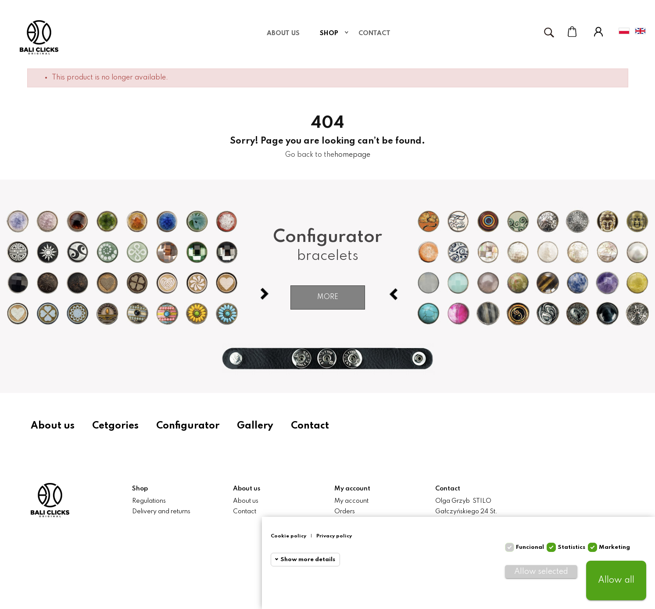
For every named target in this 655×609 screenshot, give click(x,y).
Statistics (571, 547)
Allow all (616, 580)
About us (53, 426)
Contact (310, 426)
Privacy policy (334, 536)
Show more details (307, 559)
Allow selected (541, 572)
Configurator (187, 426)
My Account (598, 31)
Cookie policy (288, 536)
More (327, 297)
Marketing (614, 547)
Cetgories (115, 426)
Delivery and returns (161, 511)
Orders (344, 511)
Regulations (149, 501)
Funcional (530, 547)
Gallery (255, 426)
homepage (352, 155)
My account (351, 501)
